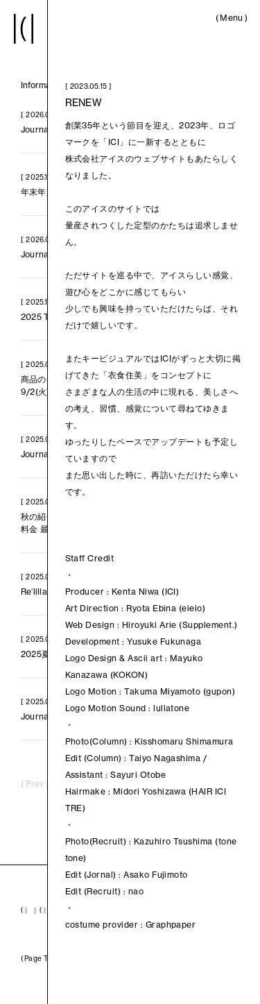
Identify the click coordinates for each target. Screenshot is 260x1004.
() (231, 18)
